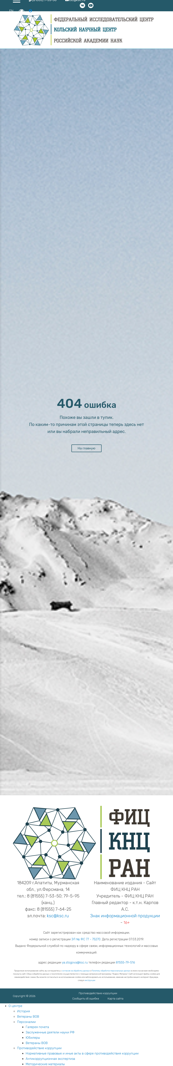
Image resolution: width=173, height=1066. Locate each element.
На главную (86, 448)
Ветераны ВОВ (28, 1016)
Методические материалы (45, 1064)
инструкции (90, 980)
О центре (15, 1006)
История (23, 1011)
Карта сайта (115, 998)
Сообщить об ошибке (85, 998)
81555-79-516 (125, 962)
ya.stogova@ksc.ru (75, 962)
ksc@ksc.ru (58, 915)
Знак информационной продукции (125, 915)
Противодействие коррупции (98, 993)
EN (11, 11)
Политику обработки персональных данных (111, 971)
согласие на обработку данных (76, 971)
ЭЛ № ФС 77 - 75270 (86, 939)
